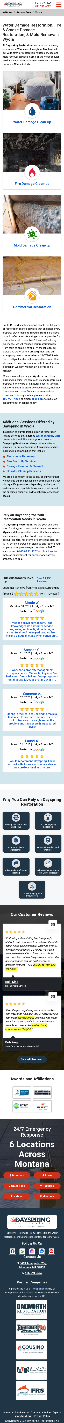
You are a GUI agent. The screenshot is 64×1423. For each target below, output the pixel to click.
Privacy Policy (42, 1416)
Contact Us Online (41, 1412)
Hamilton (47, 1185)
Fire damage (30, 439)
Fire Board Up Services (22, 461)
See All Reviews (32, 1059)
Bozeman (17, 1175)
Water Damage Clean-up (32, 122)
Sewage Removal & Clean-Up (25, 466)
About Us (8, 1412)
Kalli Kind (11, 982)
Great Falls (17, 1185)
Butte (47, 1175)
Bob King (11, 1042)
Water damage (44, 435)
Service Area (24, 12)
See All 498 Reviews (44, 580)
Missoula (47, 1196)
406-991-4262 (43, 6)
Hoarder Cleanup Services (24, 471)
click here (38, 398)
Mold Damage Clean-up (32, 245)
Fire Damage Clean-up (32, 184)
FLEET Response (34, 1288)
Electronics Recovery (21, 456)
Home (7, 12)
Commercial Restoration (32, 307)
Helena (17, 1196)
